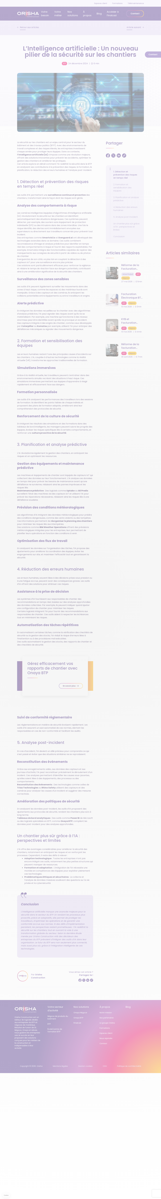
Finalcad (77, 1023)
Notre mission (106, 1012)
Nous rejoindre (106, 1038)
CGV (105, 1066)
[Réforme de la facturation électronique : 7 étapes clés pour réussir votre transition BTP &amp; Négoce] (125, 350)
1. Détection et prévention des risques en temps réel (125, 174)
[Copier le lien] (91, 980)
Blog (99, 13)
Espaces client (100, 3)
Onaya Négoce (80, 1012)
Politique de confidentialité (129, 1066)
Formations (117, 3)
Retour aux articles (29, 27)
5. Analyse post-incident (125, 216)
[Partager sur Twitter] (83, 980)
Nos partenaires (107, 1017)
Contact (135, 13)
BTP (64, 63)
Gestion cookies (85, 1066)
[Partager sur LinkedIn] (87, 980)
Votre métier (58, 13)
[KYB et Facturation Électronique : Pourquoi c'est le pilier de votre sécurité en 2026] (125, 325)
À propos (87, 13)
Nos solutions (72, 13)
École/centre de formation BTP (55, 1030)
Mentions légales (60, 1066)
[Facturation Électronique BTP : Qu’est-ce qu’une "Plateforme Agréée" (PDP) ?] (125, 300)
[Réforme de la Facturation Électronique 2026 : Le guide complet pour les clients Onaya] (125, 273)
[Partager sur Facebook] (80, 980)
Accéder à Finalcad (113, 13)
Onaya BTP (78, 1017)
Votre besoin (45, 13)
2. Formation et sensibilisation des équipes (122, 187)
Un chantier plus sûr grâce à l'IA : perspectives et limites (126, 226)
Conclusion (119, 236)
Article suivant (134, 27)
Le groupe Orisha (107, 1023)
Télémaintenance (136, 3)
